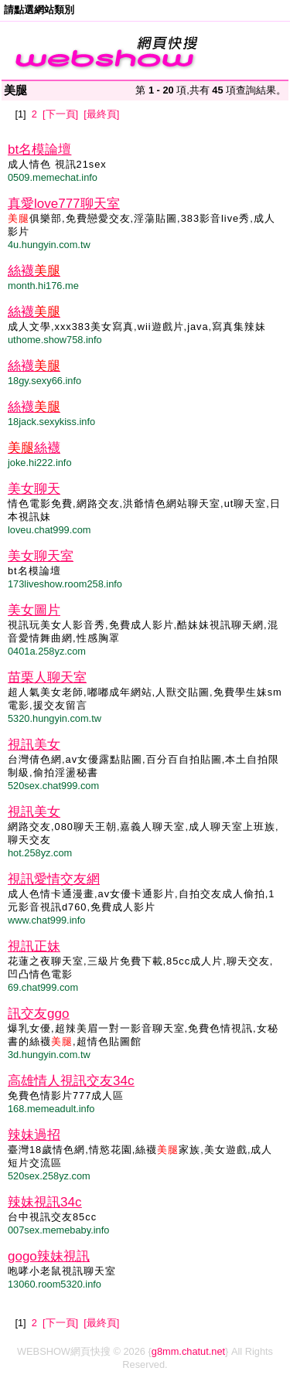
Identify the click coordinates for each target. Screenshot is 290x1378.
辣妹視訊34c (44, 1202)
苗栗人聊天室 (47, 677)
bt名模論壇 (39, 149)
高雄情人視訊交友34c (71, 1080)
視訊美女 (34, 744)
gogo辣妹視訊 (49, 1256)
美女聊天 (34, 488)
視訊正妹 (34, 946)
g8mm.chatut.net (188, 1351)
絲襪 (34, 271)
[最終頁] (101, 114)
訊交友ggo (38, 1013)
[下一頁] (60, 114)
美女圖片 (34, 610)
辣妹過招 (34, 1135)
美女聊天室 (40, 556)
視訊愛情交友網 (54, 879)
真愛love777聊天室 (64, 203)
